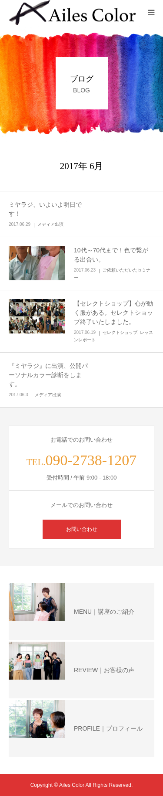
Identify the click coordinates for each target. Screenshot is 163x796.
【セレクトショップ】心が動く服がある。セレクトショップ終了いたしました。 (113, 312)
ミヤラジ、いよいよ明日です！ (45, 209)
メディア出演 (50, 224)
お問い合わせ (81, 529)
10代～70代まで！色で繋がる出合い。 (111, 255)
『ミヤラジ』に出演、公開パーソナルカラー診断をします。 (48, 375)
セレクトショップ (120, 332)
